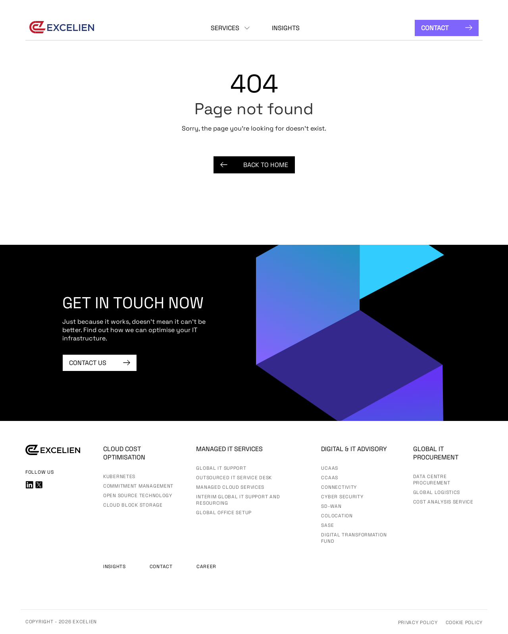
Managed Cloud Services (230, 487)
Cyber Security (342, 497)
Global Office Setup (224, 512)
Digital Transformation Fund (354, 538)
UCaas (329, 468)
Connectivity (339, 487)
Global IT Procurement (435, 453)
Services (225, 28)
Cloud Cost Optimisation (124, 453)
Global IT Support (221, 468)
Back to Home (254, 165)
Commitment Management (138, 486)
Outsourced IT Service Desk (234, 478)
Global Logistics (436, 492)
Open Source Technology (137, 495)
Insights (286, 28)
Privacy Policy (418, 622)
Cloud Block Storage (133, 505)
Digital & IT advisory (354, 449)
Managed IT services (229, 449)
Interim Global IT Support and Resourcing (238, 500)
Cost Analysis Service (443, 502)
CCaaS (329, 478)
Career (206, 566)
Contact (446, 28)
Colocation (336, 516)
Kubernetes (119, 476)
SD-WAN (331, 506)
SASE (327, 525)
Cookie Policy (464, 622)
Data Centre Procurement (431, 479)
